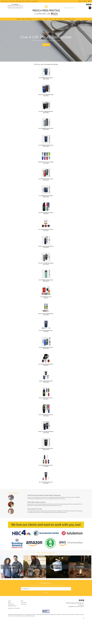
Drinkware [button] (29, 19)
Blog (23, 1)
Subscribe (46, 592)
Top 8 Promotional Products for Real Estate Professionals (43, 495)
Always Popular (67, 19)
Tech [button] (55, 19)
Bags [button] (23, 19)
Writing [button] (60, 19)
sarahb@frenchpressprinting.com (15, 5)
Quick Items (28, 1)
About (6, 1)
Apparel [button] (18, 19)
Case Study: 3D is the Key (34, 509)
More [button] (73, 19)
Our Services (12, 1)
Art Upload (23, 602)
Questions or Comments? (14, 608)
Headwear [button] (39, 19)
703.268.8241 (15, 4)
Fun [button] (34, 19)
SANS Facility (18, 1)
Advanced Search (12, 605)
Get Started (34, 1)
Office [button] (50, 19)
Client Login (23, 604)
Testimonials (11, 604)
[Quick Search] (75, 7)
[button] (7, 41)
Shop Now (46, 44)
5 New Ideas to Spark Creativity (36, 502)
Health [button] (45, 19)
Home (2, 1)
